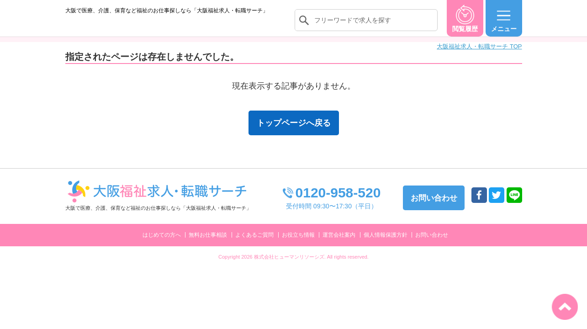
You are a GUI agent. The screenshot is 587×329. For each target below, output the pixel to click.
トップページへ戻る (294, 132)
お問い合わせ (431, 244)
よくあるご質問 (254, 244)
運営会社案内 (339, 244)
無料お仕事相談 (208, 244)
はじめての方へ (162, 244)
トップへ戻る (565, 307)
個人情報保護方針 (385, 244)
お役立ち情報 (298, 244)
